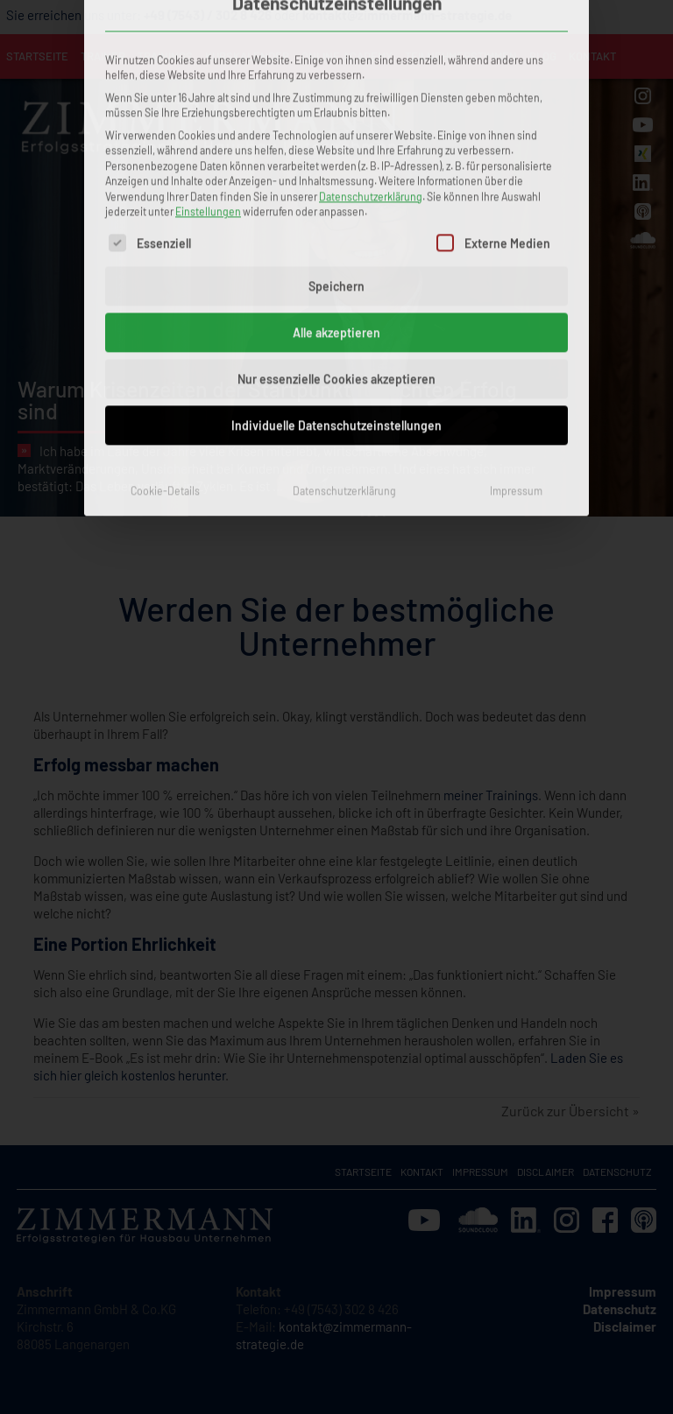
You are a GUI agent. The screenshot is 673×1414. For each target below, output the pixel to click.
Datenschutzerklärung (370, 10)
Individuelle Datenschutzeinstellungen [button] (336, 238)
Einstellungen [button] (208, 24)
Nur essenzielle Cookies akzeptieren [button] (336, 192)
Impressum (516, 304)
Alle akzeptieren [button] (336, 145)
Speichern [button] (336, 99)
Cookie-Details (165, 304)
